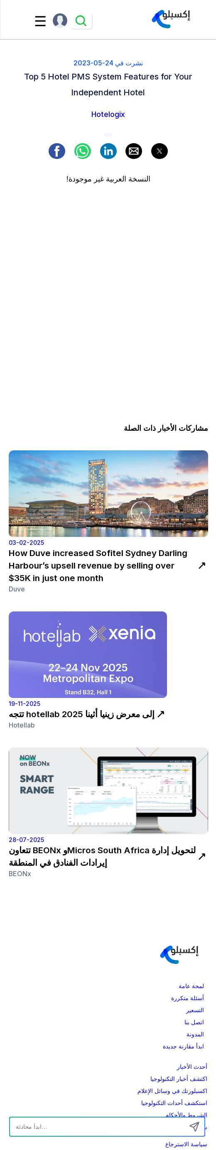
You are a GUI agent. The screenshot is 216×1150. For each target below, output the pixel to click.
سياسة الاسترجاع (186, 1144)
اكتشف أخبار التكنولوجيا (178, 1078)
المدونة (195, 1034)
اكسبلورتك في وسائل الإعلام (172, 1091)
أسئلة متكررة (187, 998)
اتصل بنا (194, 1022)
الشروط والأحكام (186, 1115)
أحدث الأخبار (192, 1066)
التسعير (195, 1010)
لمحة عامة (191, 986)
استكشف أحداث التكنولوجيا (174, 1103)
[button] (57, 151)
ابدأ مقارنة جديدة (183, 1046)
